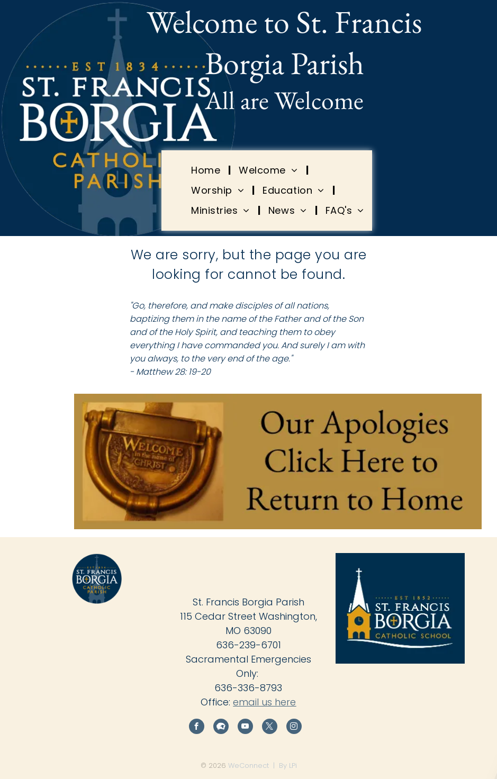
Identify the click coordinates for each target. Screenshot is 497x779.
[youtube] (245, 728)
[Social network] (221, 728)
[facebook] (196, 728)
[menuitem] (207, 170)
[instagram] (294, 728)
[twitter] (269, 728)
